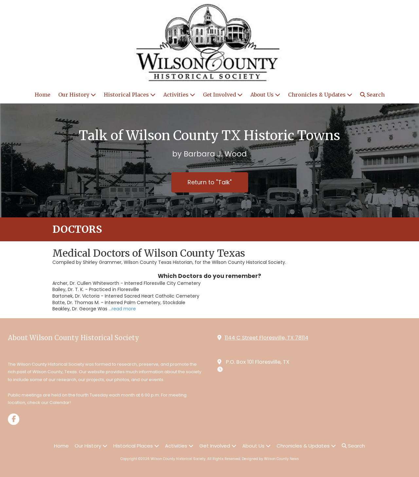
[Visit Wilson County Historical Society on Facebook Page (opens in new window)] (13, 419)
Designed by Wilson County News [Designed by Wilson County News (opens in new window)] (270, 458)
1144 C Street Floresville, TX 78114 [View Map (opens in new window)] (266, 337)
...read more (122, 308)
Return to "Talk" (210, 182)
